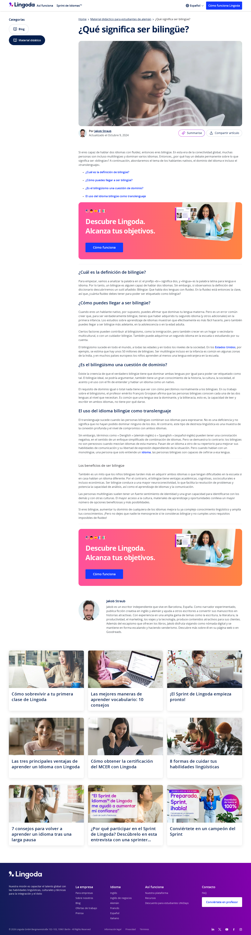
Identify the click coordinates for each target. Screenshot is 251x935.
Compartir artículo (224, 133)
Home (83, 19)
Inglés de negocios (121, 898)
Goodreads (113, 632)
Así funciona (45, 5)
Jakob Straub (102, 131)
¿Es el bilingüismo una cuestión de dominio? (114, 188)
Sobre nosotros (84, 898)
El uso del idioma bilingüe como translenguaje (115, 196)
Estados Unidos (225, 347)
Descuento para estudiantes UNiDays (167, 903)
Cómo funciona (104, 247)
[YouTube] (227, 929)
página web (225, 627)
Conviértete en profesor (222, 902)
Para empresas (84, 893)
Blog (19, 29)
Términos (144, 929)
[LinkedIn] (212, 929)
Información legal (112, 929)
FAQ (204, 893)
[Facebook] (234, 929)
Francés (114, 908)
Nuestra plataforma (156, 893)
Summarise (191, 133)
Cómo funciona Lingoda (224, 5)
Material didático (27, 40)
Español (114, 913)
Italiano (114, 918)
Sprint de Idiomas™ (69, 5)
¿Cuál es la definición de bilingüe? (107, 172)
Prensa (80, 913)
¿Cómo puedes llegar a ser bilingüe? (108, 180)
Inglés (113, 893)
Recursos (150, 898)
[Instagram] (241, 929)
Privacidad (131, 929)
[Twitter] (220, 929)
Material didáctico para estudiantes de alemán (120, 19)
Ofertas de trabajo (86, 908)
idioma (146, 452)
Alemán (114, 903)
